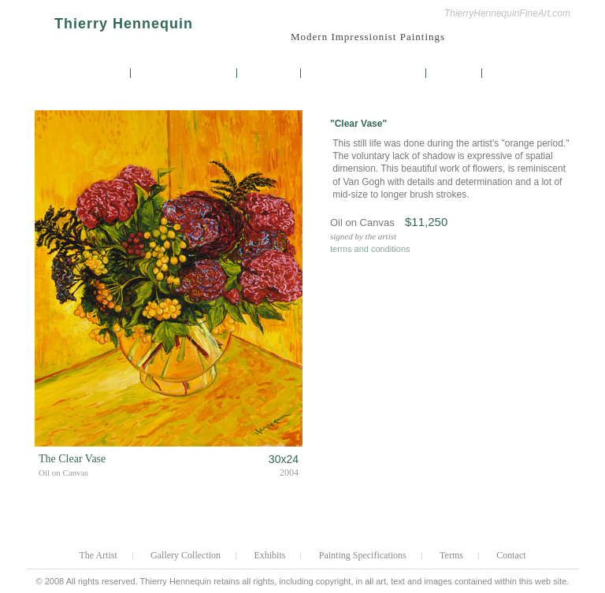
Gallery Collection (184, 73)
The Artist (96, 73)
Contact (513, 73)
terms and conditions (370, 249)
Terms (454, 73)
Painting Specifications (364, 73)
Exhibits (270, 73)
